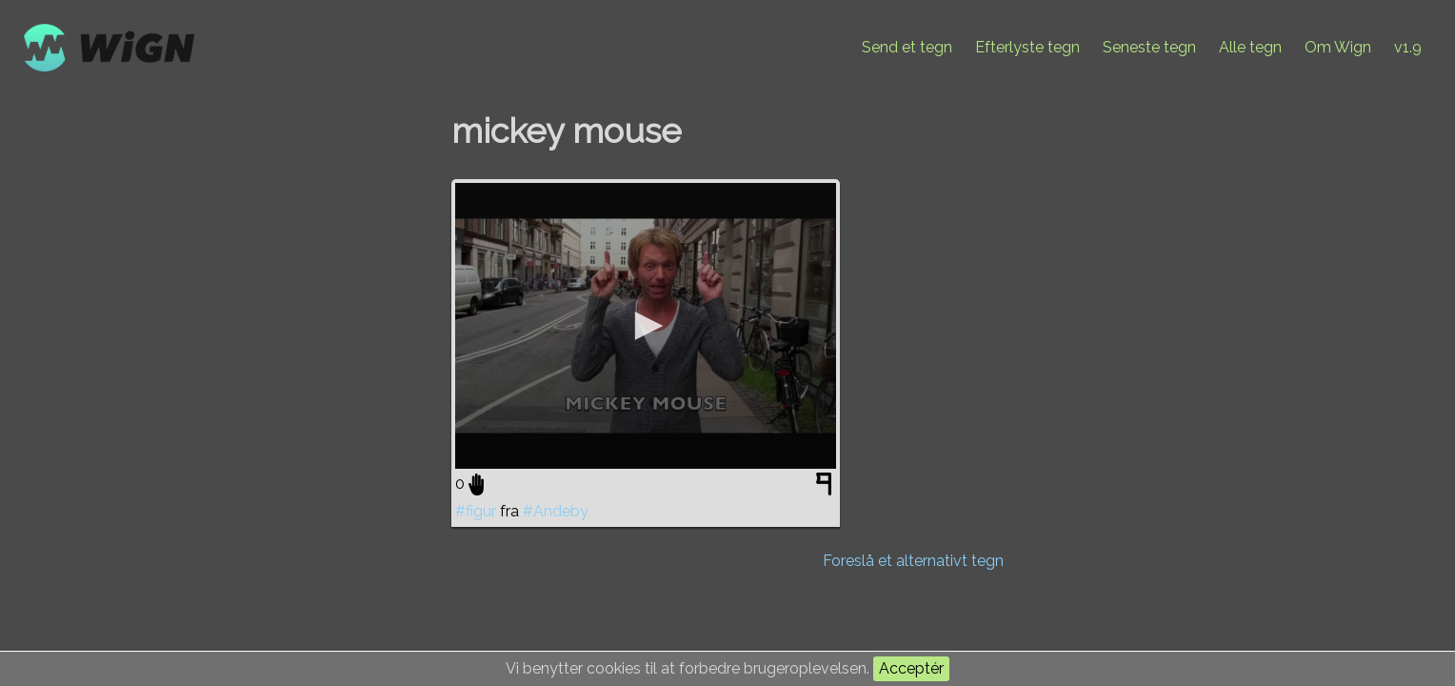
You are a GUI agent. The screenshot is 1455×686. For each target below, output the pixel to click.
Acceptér (911, 668)
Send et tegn (907, 47)
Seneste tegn (1149, 47)
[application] (645, 326)
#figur (475, 511)
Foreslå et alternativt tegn (913, 561)
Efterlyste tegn (1027, 47)
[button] (646, 326)
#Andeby (555, 511)
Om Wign (1338, 47)
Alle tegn (1250, 47)
